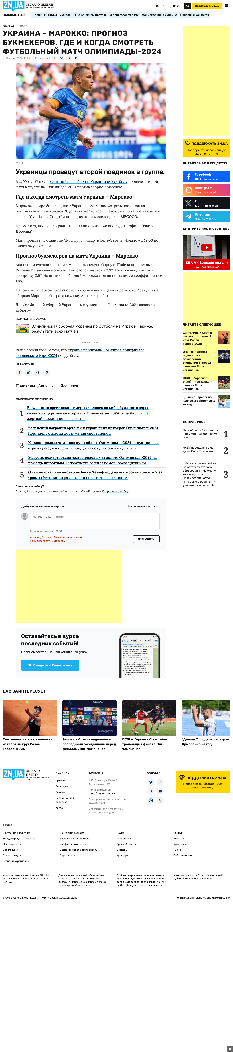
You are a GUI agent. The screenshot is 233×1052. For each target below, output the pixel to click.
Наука (120, 832)
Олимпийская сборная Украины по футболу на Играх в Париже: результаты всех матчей (92, 329)
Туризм (178, 849)
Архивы (60, 780)
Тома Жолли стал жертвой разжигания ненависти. (89, 413)
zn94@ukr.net (97, 803)
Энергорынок (11, 849)
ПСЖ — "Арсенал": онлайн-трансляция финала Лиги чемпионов (197, 383)
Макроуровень (12, 844)
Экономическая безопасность (78, 849)
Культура (122, 855)
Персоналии (67, 855)
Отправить (146, 539)
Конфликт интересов (73, 844)
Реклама (61, 792)
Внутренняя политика (16, 832)
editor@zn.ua (109, 812)
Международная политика (19, 838)
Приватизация (12, 855)
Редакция (62, 786)
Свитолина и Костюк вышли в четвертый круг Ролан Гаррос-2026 (27, 744)
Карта (59, 807)
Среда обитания (126, 844)
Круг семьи (180, 844)
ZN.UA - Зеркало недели (207, 263)
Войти (177, 6)
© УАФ (19, 163)
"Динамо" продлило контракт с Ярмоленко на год (199, 400)
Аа (187, 6)
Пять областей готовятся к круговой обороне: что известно (200, 433)
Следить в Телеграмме (50, 665)
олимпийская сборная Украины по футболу (88, 181)
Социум (178, 832)
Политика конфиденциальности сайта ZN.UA (203, 898)
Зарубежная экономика (75, 838)
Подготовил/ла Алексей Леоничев (47, 385)
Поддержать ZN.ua (207, 6)
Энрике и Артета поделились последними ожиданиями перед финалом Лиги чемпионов (89, 744)
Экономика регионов (16, 861)
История (178, 838)
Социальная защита (72, 832)
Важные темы (15, 14)
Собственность (182, 855)
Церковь (121, 849)
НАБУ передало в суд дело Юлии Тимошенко (199, 449)
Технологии (123, 838)
